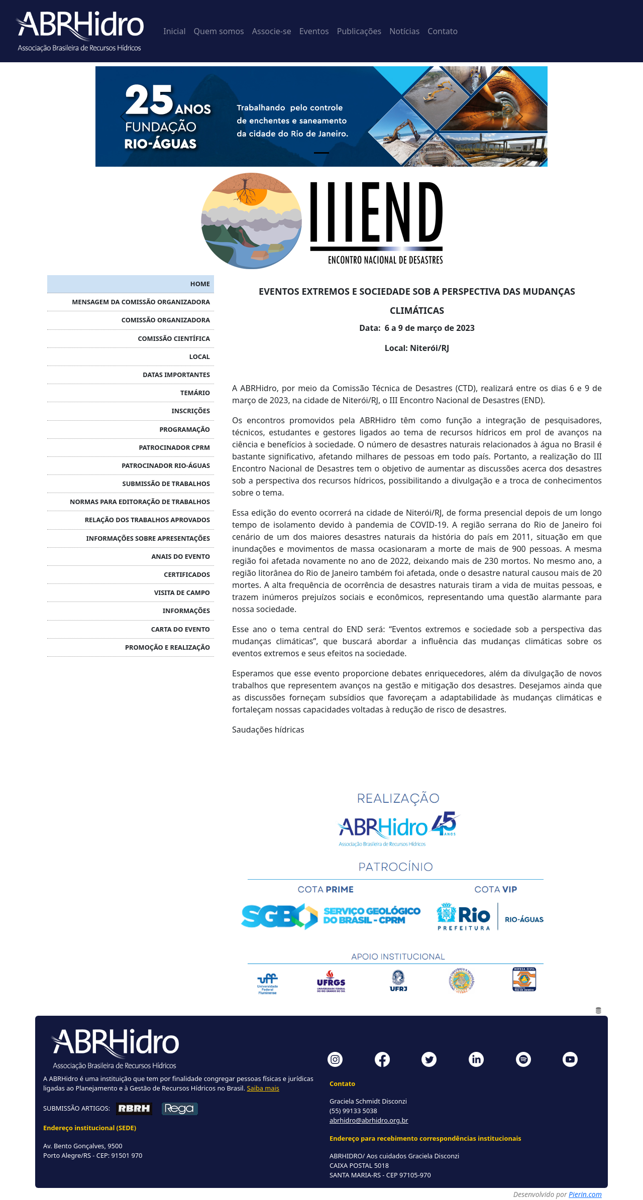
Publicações (359, 31)
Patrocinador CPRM (174, 447)
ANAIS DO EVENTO (180, 556)
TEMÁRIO (195, 392)
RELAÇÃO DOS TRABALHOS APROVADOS (147, 519)
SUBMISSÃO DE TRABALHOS (166, 483)
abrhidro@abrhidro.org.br (369, 1120)
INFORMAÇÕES (186, 610)
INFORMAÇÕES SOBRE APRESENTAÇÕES (148, 538)
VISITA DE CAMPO (182, 592)
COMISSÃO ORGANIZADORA (166, 319)
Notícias (404, 31)
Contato (442, 31)
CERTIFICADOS (187, 574)
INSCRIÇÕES (191, 410)
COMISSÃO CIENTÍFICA (174, 338)
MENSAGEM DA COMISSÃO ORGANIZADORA (141, 301)
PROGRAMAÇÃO (184, 429)
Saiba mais (263, 1088)
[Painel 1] (321, 153)
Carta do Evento (180, 629)
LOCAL (199, 356)
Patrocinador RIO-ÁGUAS (166, 465)
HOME (200, 283)
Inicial (174, 31)
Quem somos (219, 31)
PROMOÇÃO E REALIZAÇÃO (167, 647)
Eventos (314, 31)
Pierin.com (585, 1194)
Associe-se (271, 31)
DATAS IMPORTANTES (176, 374)
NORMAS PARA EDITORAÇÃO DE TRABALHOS (140, 501)
